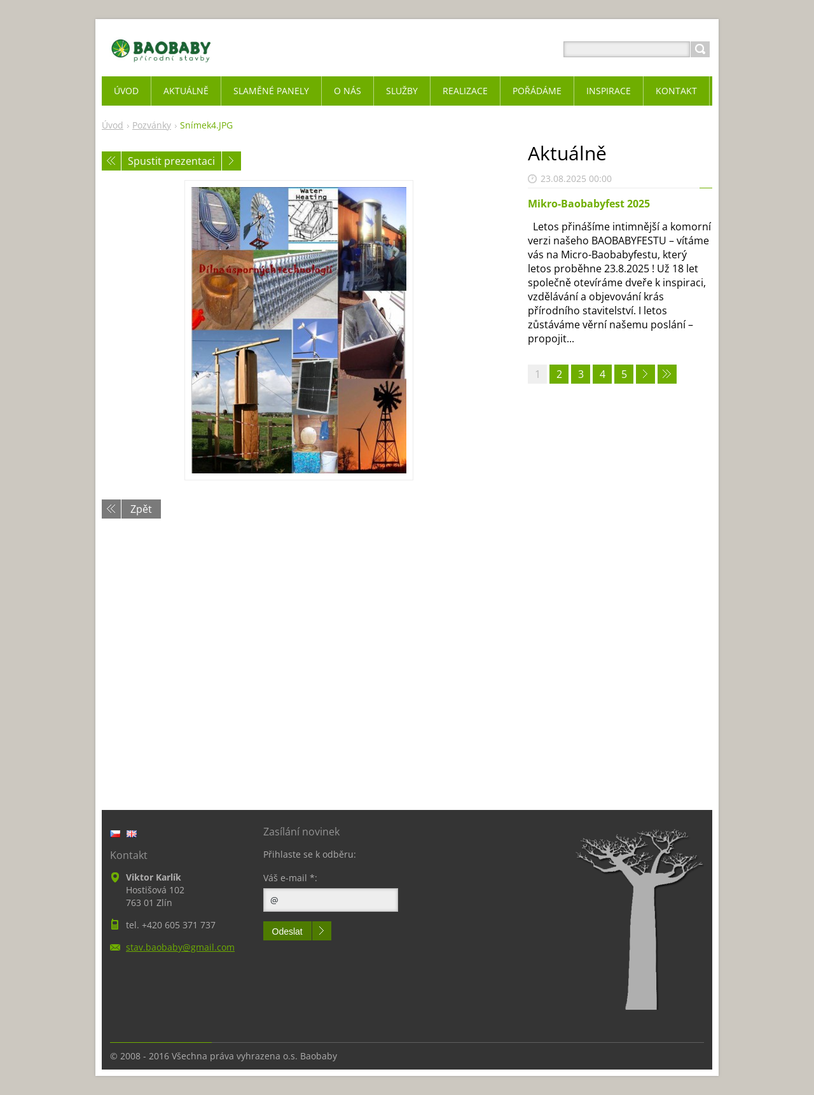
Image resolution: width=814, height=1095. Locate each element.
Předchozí (111, 161)
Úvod (112, 125)
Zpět (141, 509)
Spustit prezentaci (171, 161)
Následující (231, 161)
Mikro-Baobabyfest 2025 (589, 204)
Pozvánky (151, 125)
